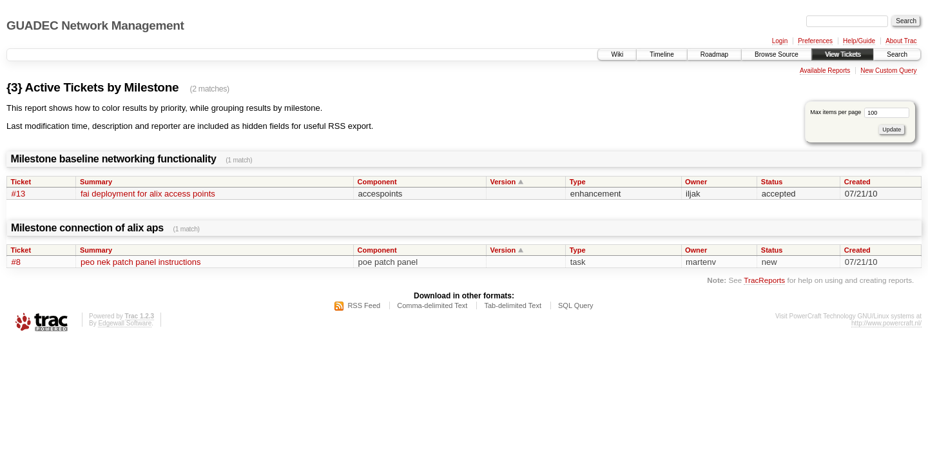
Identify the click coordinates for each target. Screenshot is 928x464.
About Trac (900, 40)
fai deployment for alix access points (148, 193)
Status (772, 182)
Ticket (21, 182)
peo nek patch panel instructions (140, 262)
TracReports (764, 280)
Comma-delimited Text (432, 305)
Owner (696, 182)
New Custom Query (888, 70)
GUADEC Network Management (95, 25)
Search (897, 54)
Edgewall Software (124, 323)
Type (578, 182)
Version (503, 182)
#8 (16, 262)
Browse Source (776, 54)
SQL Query (576, 305)
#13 (19, 193)
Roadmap (714, 54)
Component (377, 182)
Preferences (815, 40)
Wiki (617, 54)
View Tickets (842, 54)
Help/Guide (859, 40)
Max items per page (859, 112)
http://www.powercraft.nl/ (886, 323)
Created (857, 182)
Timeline (661, 54)
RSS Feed (363, 305)
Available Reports (825, 70)
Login (780, 40)
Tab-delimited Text (512, 305)
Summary (96, 182)
